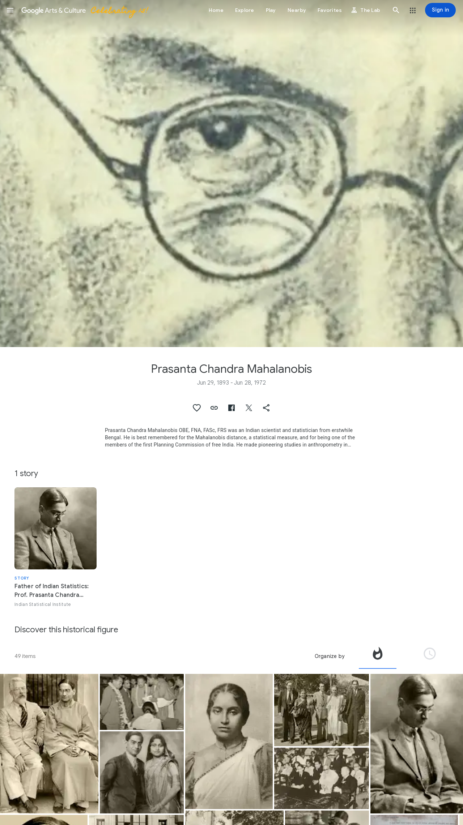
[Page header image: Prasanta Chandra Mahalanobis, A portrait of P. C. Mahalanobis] (231, 173)
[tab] (377, 656)
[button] (10, 10)
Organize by (329, 656)
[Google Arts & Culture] (84, 10)
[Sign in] (440, 10)
